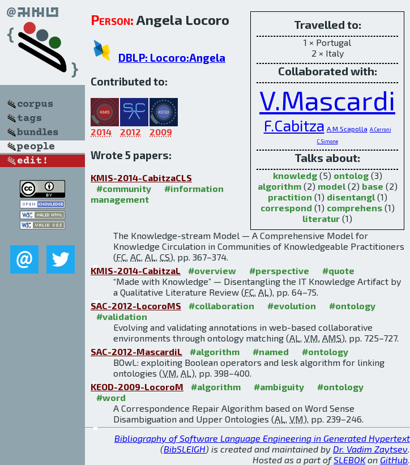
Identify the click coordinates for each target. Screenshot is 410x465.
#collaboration (221, 305)
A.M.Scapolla (347, 129)
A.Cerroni (380, 129)
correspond (286, 207)
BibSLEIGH (185, 448)
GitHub (394, 459)
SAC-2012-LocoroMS (136, 305)
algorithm (279, 186)
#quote (338, 270)
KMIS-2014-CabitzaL (136, 270)
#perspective (279, 270)
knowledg (295, 175)
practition (290, 196)
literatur (321, 218)
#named (271, 351)
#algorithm (215, 351)
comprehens (354, 207)
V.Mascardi (327, 99)
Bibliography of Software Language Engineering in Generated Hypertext (262, 438)
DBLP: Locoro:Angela (171, 57)
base (372, 186)
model (331, 186)
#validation (121, 316)
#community (123, 188)
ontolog (351, 175)
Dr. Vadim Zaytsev (370, 448)
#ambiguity (279, 386)
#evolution (291, 305)
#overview (212, 270)
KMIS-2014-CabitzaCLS (141, 177)
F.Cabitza (294, 125)
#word (111, 397)
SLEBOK (349, 459)
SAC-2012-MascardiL (136, 351)
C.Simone (327, 141)
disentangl (351, 196)
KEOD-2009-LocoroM (137, 386)
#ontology (352, 305)
